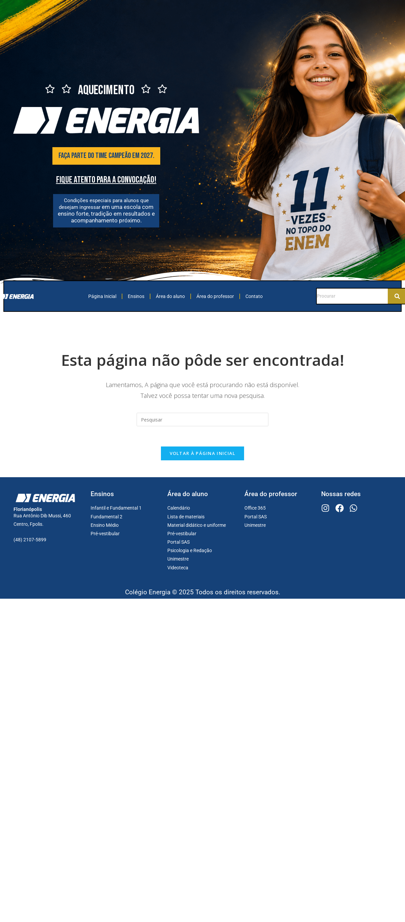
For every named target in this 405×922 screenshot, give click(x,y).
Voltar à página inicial (203, 453)
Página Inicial (102, 296)
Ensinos (136, 296)
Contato (254, 296)
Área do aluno (170, 296)
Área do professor (215, 296)
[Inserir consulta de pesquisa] (202, 419)
